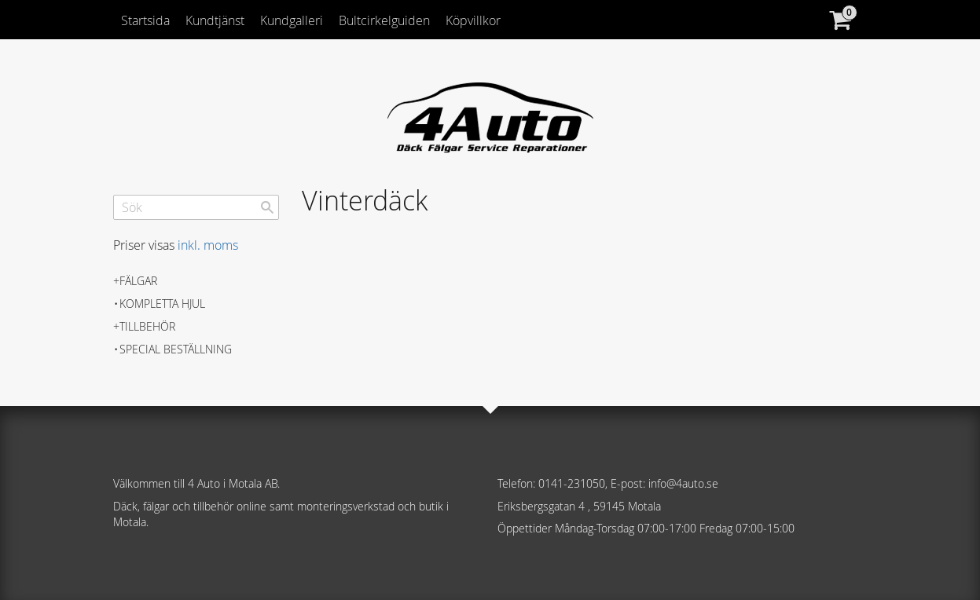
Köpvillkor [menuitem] (473, 20)
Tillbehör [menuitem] (147, 326)
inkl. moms (208, 245)
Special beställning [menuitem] (175, 349)
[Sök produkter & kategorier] (196, 207)
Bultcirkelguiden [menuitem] (384, 20)
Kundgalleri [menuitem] (291, 20)
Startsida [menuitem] (145, 20)
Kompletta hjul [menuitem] (162, 303)
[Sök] (267, 207)
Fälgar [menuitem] (138, 280)
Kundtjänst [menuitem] (214, 20)
